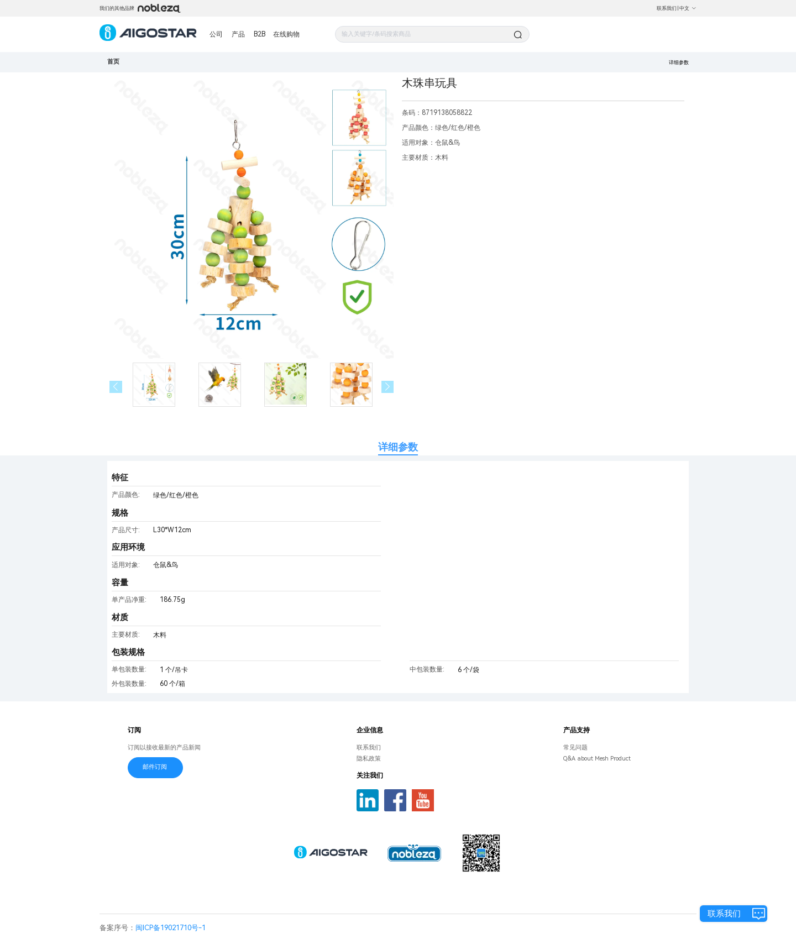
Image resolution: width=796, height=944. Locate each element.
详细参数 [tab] (398, 447)
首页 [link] (113, 61)
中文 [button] (687, 8)
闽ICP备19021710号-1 (170, 928)
